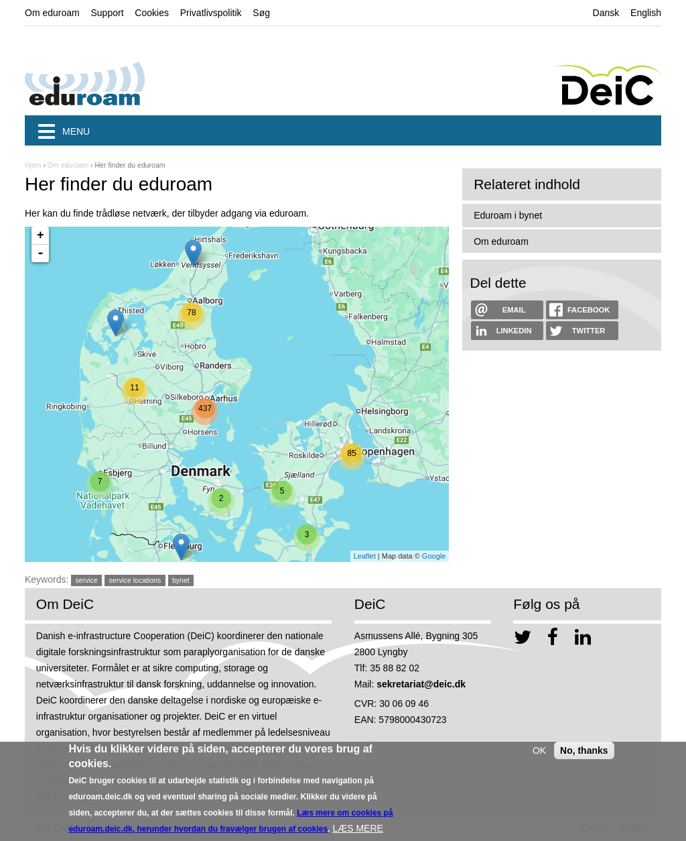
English (645, 12)
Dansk (606, 12)
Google (433, 556)
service (87, 580)
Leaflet (365, 556)
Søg (261, 12)
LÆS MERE (357, 831)
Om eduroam (52, 12)
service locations (135, 580)
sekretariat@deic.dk (421, 684)
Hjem (33, 165)
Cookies (152, 12)
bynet (181, 580)
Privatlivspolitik (211, 12)
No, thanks (584, 753)
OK (539, 753)
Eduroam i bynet (508, 215)
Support (107, 12)
